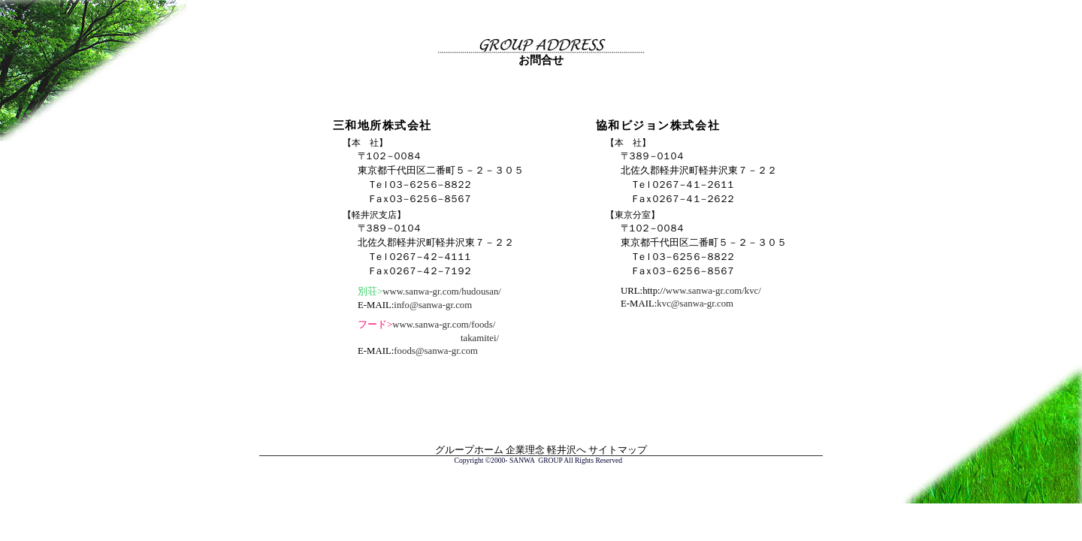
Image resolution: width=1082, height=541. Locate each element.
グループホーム (469, 450)
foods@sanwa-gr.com (436, 351)
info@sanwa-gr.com (433, 305)
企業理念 (525, 450)
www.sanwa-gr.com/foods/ (443, 324)
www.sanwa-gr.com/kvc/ (713, 291)
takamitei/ (480, 338)
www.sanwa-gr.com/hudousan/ (441, 291)
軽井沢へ (566, 450)
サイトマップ (617, 450)
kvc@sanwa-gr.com (695, 303)
